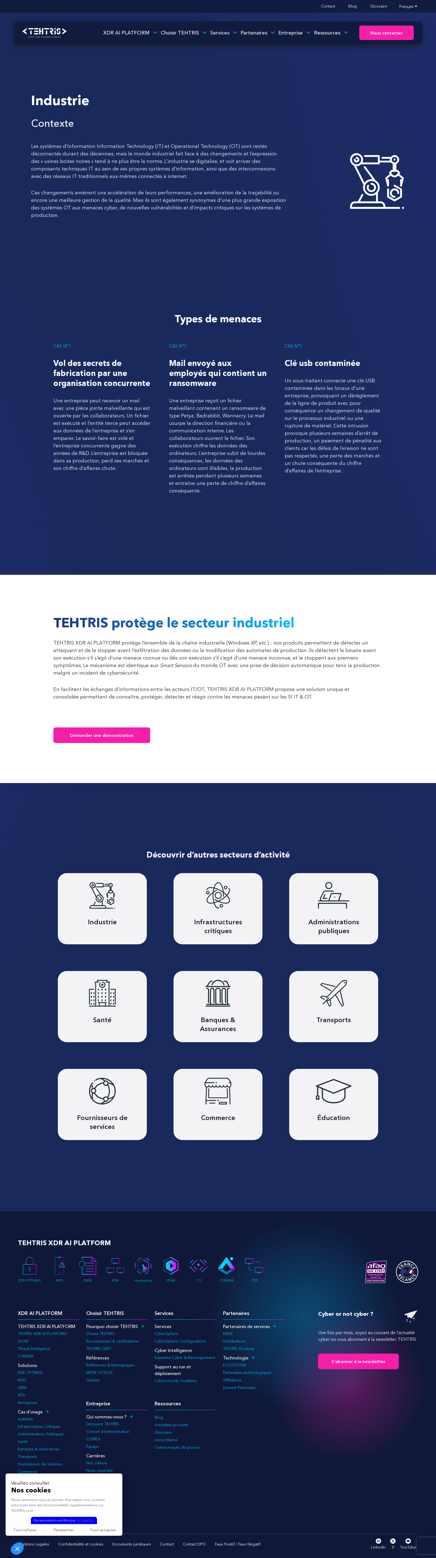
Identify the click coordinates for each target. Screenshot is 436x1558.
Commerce (27, 1471)
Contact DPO (194, 1544)
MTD (60, 1269)
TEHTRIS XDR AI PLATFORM (42, 1333)
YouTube (408, 1544)
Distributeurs (234, 1341)
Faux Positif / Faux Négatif (238, 1544)
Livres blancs (166, 1439)
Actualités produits (171, 1424)
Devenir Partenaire (239, 1387)
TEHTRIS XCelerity (238, 1348)
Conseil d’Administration (107, 1431)
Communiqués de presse (177, 1447)
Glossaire (378, 6)
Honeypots (143, 1269)
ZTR (254, 1269)
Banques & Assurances (39, 1449)
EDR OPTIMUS (29, 1269)
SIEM (87, 1269)
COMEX (93, 1438)
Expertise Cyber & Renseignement (185, 1357)
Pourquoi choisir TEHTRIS (112, 1326)
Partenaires (254, 33)
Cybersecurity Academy (176, 1380)
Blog (352, 6)
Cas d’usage (30, 1412)
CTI (198, 1269)
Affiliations (232, 1380)
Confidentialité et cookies (80, 1544)
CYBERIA (226, 1269)
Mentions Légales (33, 1544)
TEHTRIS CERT (99, 1348)
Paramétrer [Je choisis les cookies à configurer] (64, 1529)
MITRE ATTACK (99, 1372)
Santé (23, 1441)
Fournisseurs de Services (40, 1464)
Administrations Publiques (41, 1433)
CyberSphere (166, 1333)
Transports (27, 1456)
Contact (328, 6)
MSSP (228, 1333)
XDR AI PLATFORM (126, 33)
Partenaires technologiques (247, 1372)
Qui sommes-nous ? (106, 1417)
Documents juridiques (131, 1544)
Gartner (93, 1380)
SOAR (171, 1269)
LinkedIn (378, 1544)
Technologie (235, 1358)
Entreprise (290, 33)
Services (219, 33)
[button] (17, 1548)
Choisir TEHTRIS (180, 33)
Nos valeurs (96, 1462)
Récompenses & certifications (112, 1341)
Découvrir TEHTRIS (102, 1423)
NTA (115, 1269)
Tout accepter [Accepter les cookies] (103, 1529)
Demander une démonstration (101, 735)
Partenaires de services (246, 1326)
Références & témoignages (110, 1365)
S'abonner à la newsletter (358, 1361)
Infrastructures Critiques (39, 1426)
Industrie (25, 1418)
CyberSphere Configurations (180, 1341)
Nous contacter (386, 33)
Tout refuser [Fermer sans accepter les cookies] (24, 1529)
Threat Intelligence (34, 1348)
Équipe (92, 1446)
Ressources (327, 33)
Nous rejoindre (99, 1470)
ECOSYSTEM (234, 1365)
